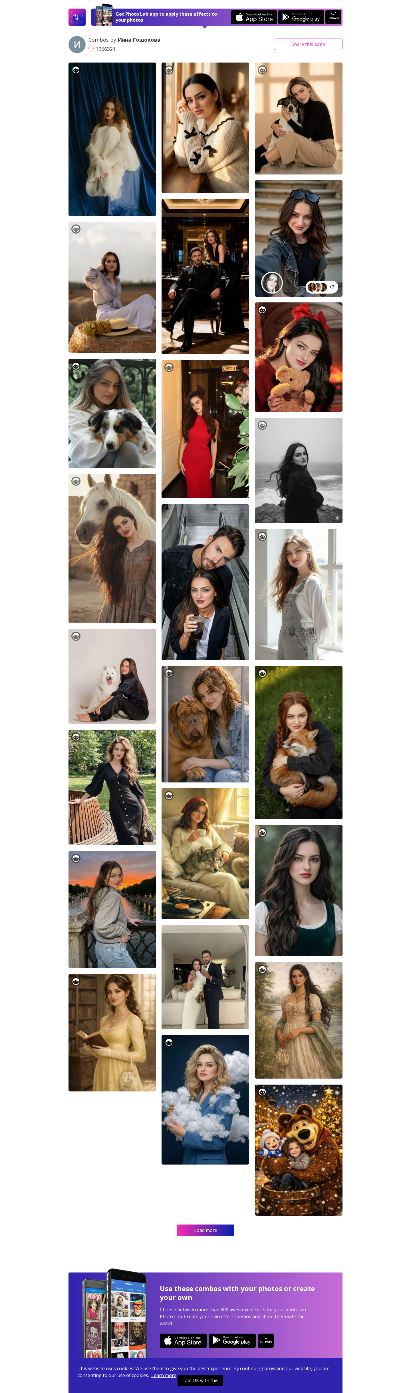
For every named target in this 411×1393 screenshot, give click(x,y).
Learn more (163, 1375)
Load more (205, 1230)
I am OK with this (200, 1380)
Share (308, 44)
